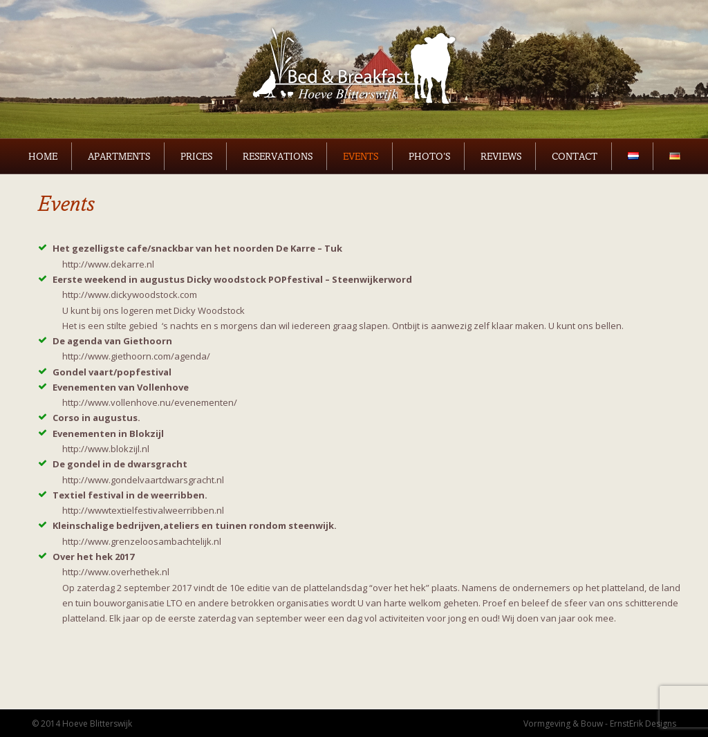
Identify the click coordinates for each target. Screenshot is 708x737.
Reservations (278, 156)
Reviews (501, 156)
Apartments (119, 156)
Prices (196, 156)
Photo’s (429, 156)
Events (360, 156)
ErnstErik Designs (643, 723)
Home (42, 156)
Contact (574, 156)
